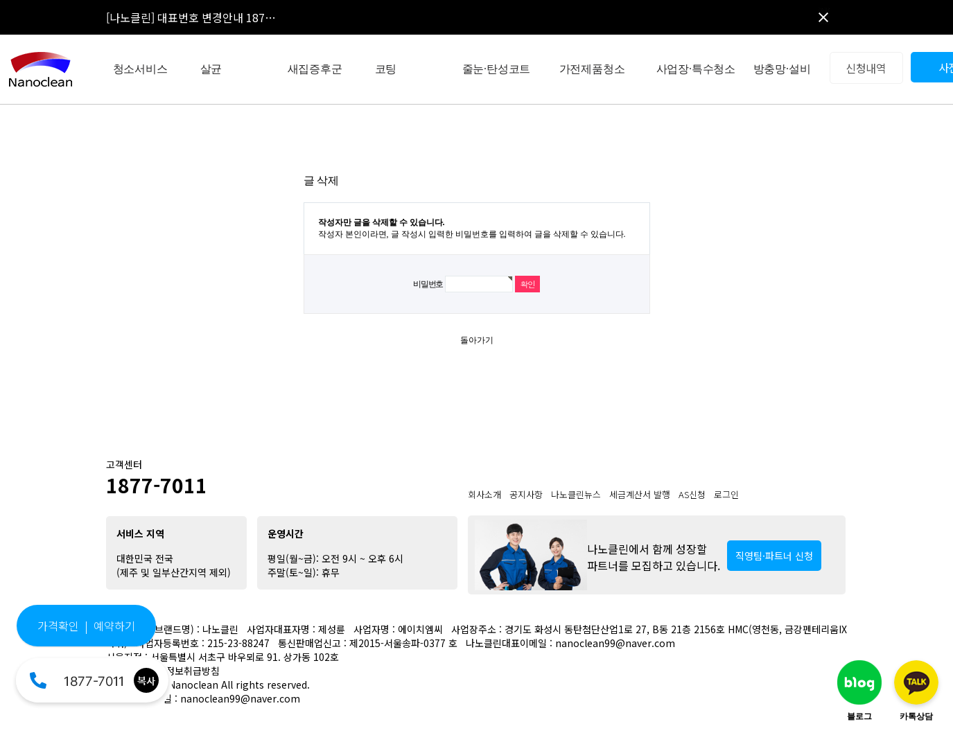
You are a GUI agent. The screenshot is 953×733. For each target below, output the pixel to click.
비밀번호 (428, 284)
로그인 (726, 494)
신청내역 (866, 68)
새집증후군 (315, 69)
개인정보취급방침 (184, 671)
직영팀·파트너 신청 (774, 556)
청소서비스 (140, 69)
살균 (211, 69)
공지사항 (526, 494)
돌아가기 (476, 340)
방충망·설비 (782, 69)
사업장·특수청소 (695, 69)
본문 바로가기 (0, 0)
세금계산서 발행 (639, 494)
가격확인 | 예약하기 (86, 625)
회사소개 (484, 494)
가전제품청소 (592, 69)
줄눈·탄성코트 (496, 69)
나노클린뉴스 (576, 494)
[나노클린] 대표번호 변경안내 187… (191, 17)
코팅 (386, 69)
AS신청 (692, 494)
